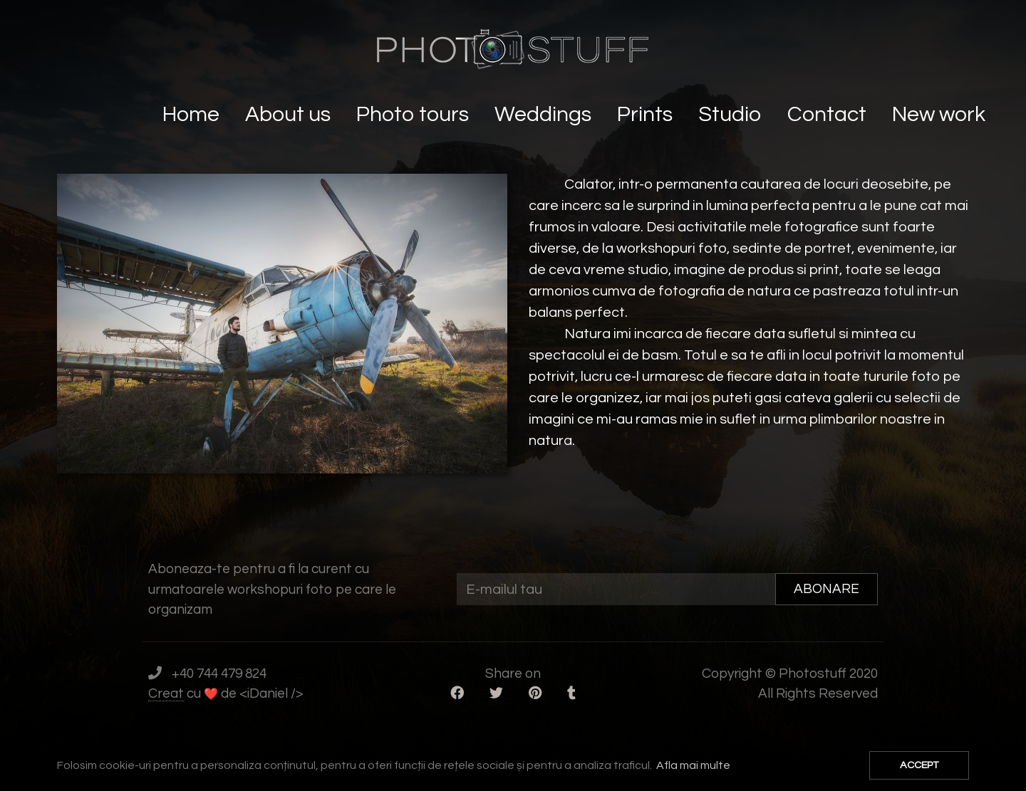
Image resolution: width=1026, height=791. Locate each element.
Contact (829, 114)
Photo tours (414, 114)
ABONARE (826, 589)
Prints (647, 114)
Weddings (545, 114)
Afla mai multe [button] (693, 765)
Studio (732, 114)
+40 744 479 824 (219, 673)
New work (941, 114)
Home (193, 114)
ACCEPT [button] (919, 765)
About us (290, 114)
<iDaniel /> (271, 693)
